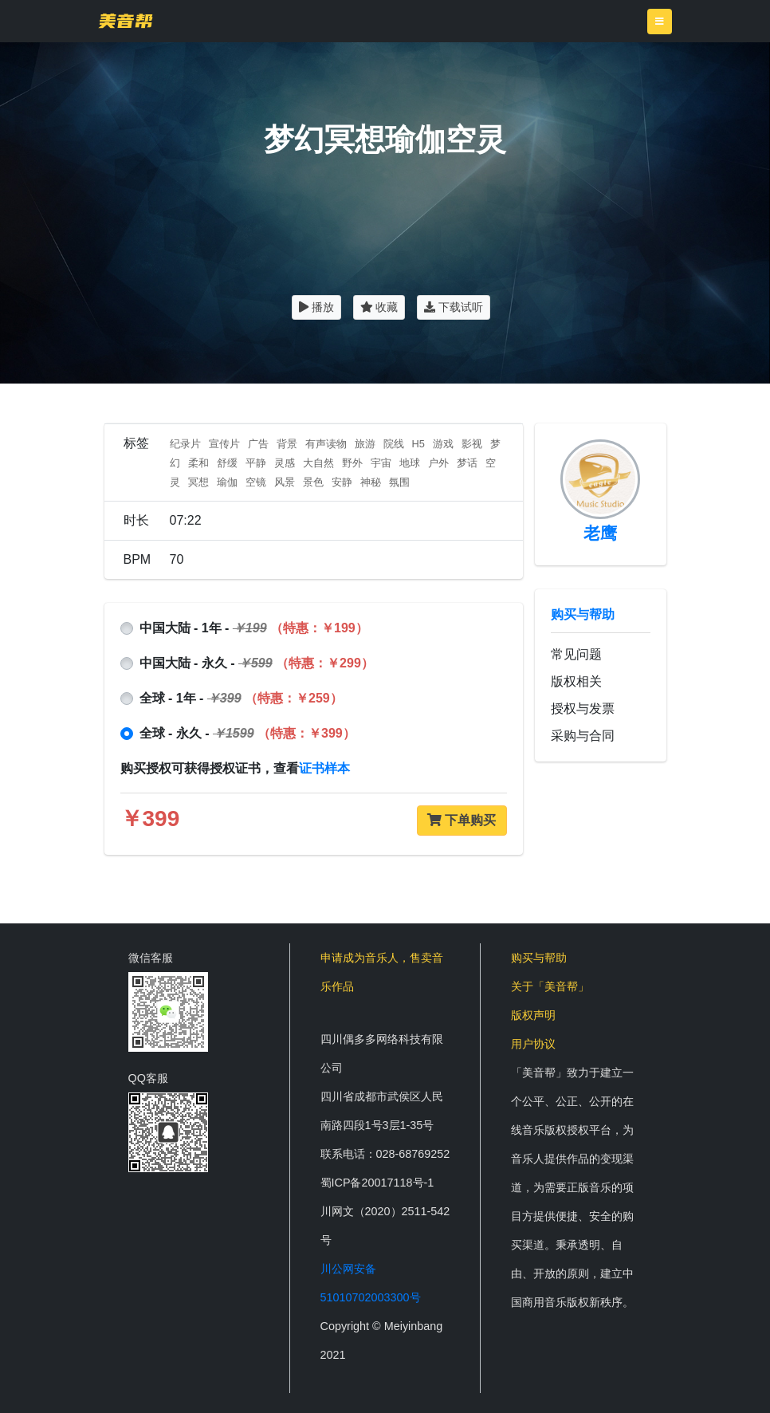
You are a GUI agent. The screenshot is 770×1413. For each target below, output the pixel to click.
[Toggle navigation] (659, 21)
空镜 (256, 482)
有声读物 (326, 444)
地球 (409, 463)
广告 (258, 444)
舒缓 (227, 463)
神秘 (370, 482)
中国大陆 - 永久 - (256, 663)
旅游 (365, 444)
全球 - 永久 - (247, 733)
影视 (472, 444)
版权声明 (533, 1015)
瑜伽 (227, 482)
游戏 (443, 444)
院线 (393, 444)
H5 (418, 444)
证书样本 (324, 768)
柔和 (198, 463)
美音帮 (125, 20)
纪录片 (185, 444)
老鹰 (600, 533)
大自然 (318, 463)
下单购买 (461, 820)
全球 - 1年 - (241, 698)
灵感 (284, 463)
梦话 (467, 463)
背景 (287, 444)
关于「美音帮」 (550, 986)
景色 (313, 482)
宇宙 (381, 463)
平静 (256, 463)
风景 (284, 482)
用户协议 (533, 1043)
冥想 (198, 482)
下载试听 (453, 307)
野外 (352, 463)
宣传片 (224, 444)
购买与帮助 (583, 614)
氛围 (399, 482)
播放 (316, 307)
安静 (342, 482)
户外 (438, 463)
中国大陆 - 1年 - (253, 628)
